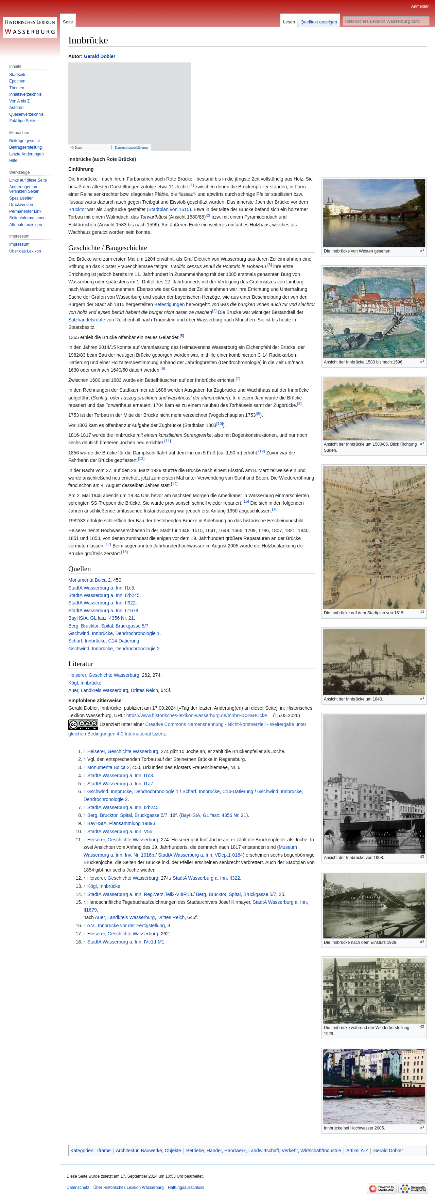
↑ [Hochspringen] (85, 751)
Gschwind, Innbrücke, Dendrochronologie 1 (114, 633)
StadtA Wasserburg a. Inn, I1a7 (120, 783)
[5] (181, 335)
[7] (238, 378)
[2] (208, 215)
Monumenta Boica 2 (89, 580)
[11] (167, 441)
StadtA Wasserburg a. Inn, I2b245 (104, 595)
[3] (269, 265)
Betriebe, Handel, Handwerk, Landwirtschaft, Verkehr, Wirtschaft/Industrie (263, 1150)
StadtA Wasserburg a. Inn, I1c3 (101, 588)
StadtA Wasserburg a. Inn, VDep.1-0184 (200, 855)
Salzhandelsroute (86, 319)
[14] (174, 484)
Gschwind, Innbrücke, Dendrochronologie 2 (114, 648)
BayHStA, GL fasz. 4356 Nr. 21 (101, 618)
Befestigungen (169, 304)
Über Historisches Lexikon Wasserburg (128, 1187)
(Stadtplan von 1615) (169, 209)
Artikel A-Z (357, 1150)
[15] (245, 501)
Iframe (104, 1150)
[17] (108, 544)
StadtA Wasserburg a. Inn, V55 (120, 831)
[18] (124, 551)
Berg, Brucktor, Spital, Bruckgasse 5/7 (108, 626)
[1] (191, 185)
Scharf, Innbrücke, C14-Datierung (103, 640)
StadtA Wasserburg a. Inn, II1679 (103, 610)
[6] (163, 368)
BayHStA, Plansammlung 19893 (121, 823)
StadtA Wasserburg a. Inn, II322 (102, 602)
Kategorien (81, 1150)
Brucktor (77, 209)
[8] (299, 403)
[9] (258, 413)
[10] (219, 423)
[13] (141, 458)
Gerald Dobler (100, 56)
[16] (275, 509)
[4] (214, 310)
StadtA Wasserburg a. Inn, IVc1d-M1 (125, 942)
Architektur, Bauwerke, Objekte (148, 1150)
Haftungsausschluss (186, 1187)
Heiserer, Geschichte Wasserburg (103, 675)
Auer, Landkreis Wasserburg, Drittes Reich (113, 690)
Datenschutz (78, 1187)
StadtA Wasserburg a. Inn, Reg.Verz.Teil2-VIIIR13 (139, 894)
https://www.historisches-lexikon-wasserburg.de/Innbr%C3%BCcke (196, 715)
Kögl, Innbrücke (84, 683)
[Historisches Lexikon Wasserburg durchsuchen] (386, 21)
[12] (261, 451)
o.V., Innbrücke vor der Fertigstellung (126, 925)
